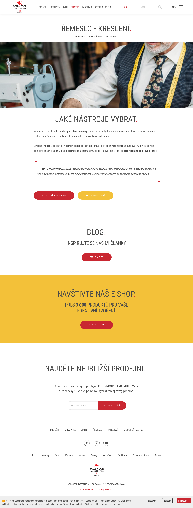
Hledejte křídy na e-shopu (54, 195)
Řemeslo (75, 7)
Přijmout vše (183, 500)
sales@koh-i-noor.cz (106, 489)
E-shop (158, 455)
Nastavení (152, 500)
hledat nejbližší (112, 405)
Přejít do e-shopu (96, 325)
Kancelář (87, 7)
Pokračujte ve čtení (95, 195)
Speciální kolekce (104, 7)
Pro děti (42, 7)
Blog (34, 455)
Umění (65, 7)
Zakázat (167, 500)
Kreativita (54, 7)
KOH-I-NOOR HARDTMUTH (83, 36)
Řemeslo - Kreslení (112, 36)
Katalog (45, 455)
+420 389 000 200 (86, 489)
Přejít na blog (96, 257)
